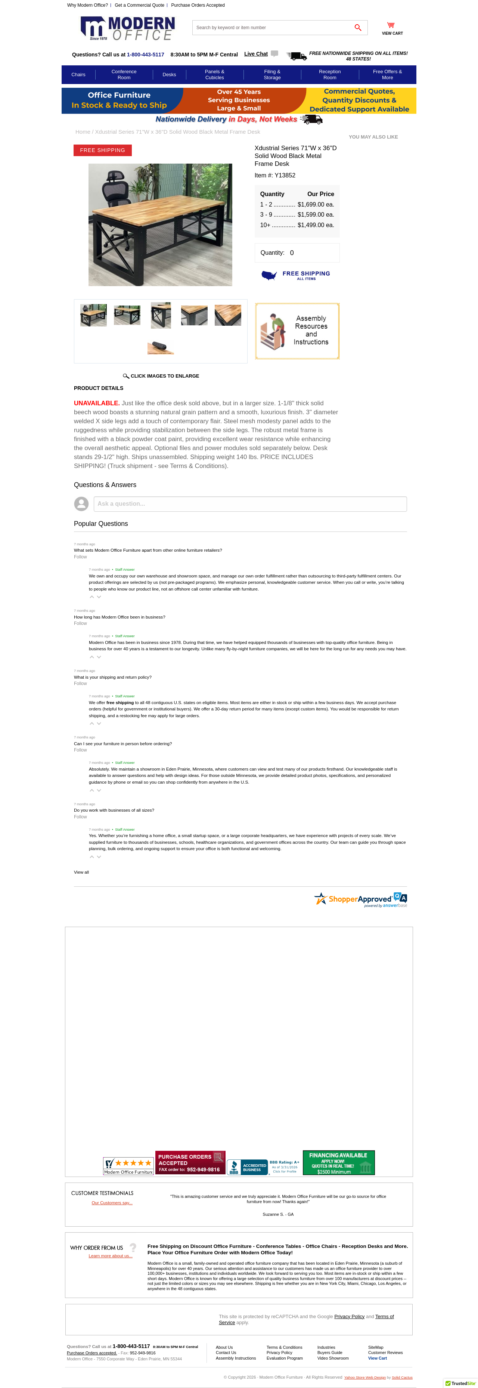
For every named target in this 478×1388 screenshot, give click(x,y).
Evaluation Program (285, 1358)
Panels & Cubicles (214, 74)
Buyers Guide (329, 1352)
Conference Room (124, 74)
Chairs (78, 74)
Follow (80, 557)
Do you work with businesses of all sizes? (114, 810)
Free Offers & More (387, 74)
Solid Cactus (402, 1377)
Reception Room (330, 74)
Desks (169, 74)
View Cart (377, 1358)
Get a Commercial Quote (140, 5)
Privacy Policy (349, 1316)
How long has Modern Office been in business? (119, 616)
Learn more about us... (111, 1255)
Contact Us (226, 1352)
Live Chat (256, 54)
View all (81, 872)
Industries (326, 1347)
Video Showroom (333, 1358)
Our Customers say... (112, 1202)
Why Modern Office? (87, 5)
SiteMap (376, 1347)
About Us (224, 1347)
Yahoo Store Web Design (365, 1377)
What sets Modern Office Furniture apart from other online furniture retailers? (148, 550)
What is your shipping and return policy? (113, 677)
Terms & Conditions (284, 1347)
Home (82, 131)
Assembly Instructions (236, 1358)
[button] (92, 596)
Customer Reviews (385, 1352)
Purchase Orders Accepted (198, 5)
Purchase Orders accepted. (92, 1353)
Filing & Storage (272, 74)
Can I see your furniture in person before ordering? (123, 743)
